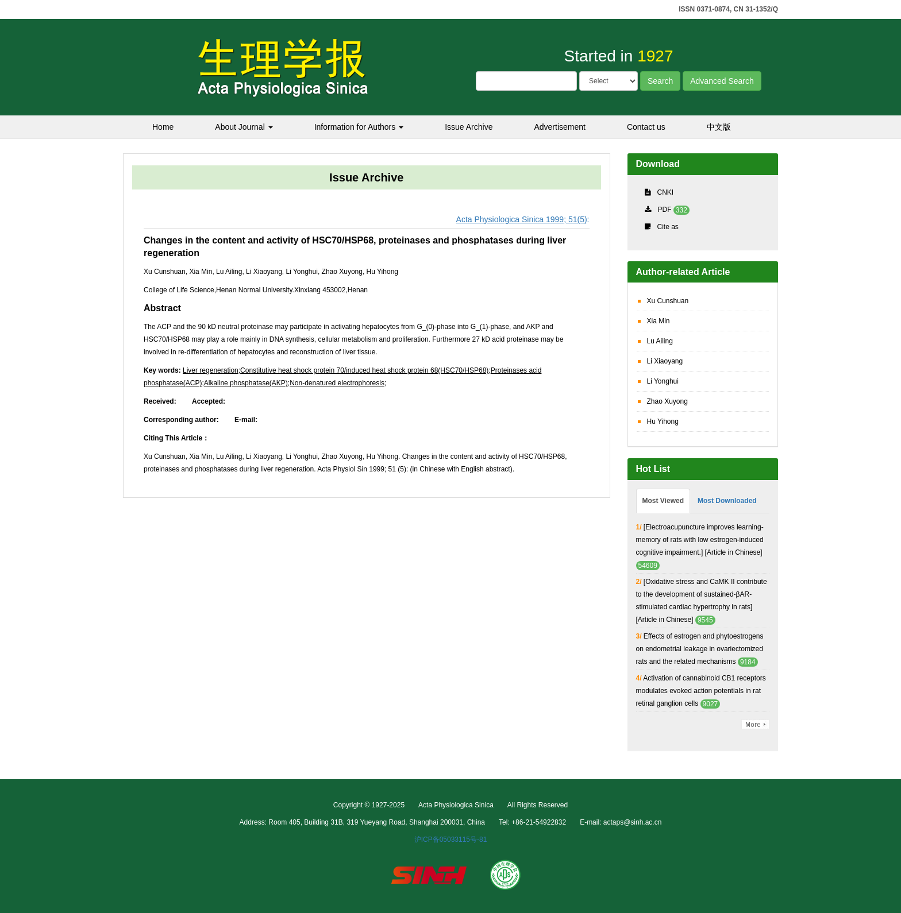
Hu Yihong (663, 421)
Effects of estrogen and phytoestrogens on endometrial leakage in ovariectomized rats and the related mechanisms (700, 649)
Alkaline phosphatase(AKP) (246, 383)
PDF (665, 210)
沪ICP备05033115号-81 (450, 839)
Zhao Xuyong (667, 401)
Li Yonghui (663, 381)
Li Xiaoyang (665, 361)
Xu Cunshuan (668, 301)
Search (660, 81)
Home (163, 126)
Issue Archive (468, 126)
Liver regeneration (210, 370)
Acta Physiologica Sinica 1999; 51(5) (521, 219)
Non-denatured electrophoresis (337, 383)
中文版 (719, 126)
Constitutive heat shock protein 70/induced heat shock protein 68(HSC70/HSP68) (364, 370)
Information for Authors (359, 126)
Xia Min (658, 321)
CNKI (665, 192)
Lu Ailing (660, 341)
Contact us (646, 126)
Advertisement (559, 126)
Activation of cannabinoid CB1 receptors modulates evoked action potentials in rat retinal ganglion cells (701, 690)
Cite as (668, 227)
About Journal (243, 126)
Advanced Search (722, 81)
